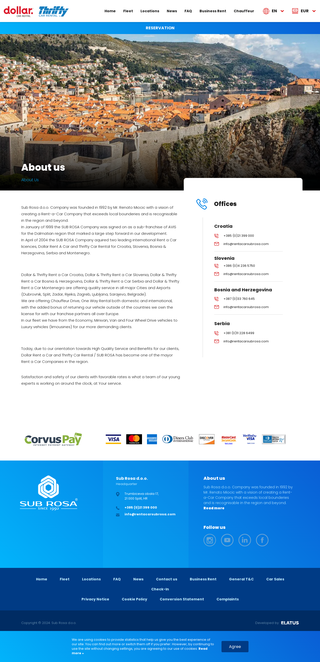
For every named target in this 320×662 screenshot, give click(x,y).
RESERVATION (160, 28)
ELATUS (290, 622)
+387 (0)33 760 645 (239, 298)
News (172, 10)
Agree (235, 646)
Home (110, 10)
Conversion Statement (182, 599)
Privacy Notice (95, 599)
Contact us (166, 579)
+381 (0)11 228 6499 (239, 333)
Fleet (128, 10)
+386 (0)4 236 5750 (239, 265)
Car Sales (275, 579)
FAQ (188, 10)
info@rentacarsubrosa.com (246, 244)
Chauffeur (244, 10)
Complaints (227, 599)
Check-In (160, 589)
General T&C (241, 579)
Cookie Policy (134, 599)
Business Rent (213, 10)
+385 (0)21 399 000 (239, 235)
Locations (149, 10)
